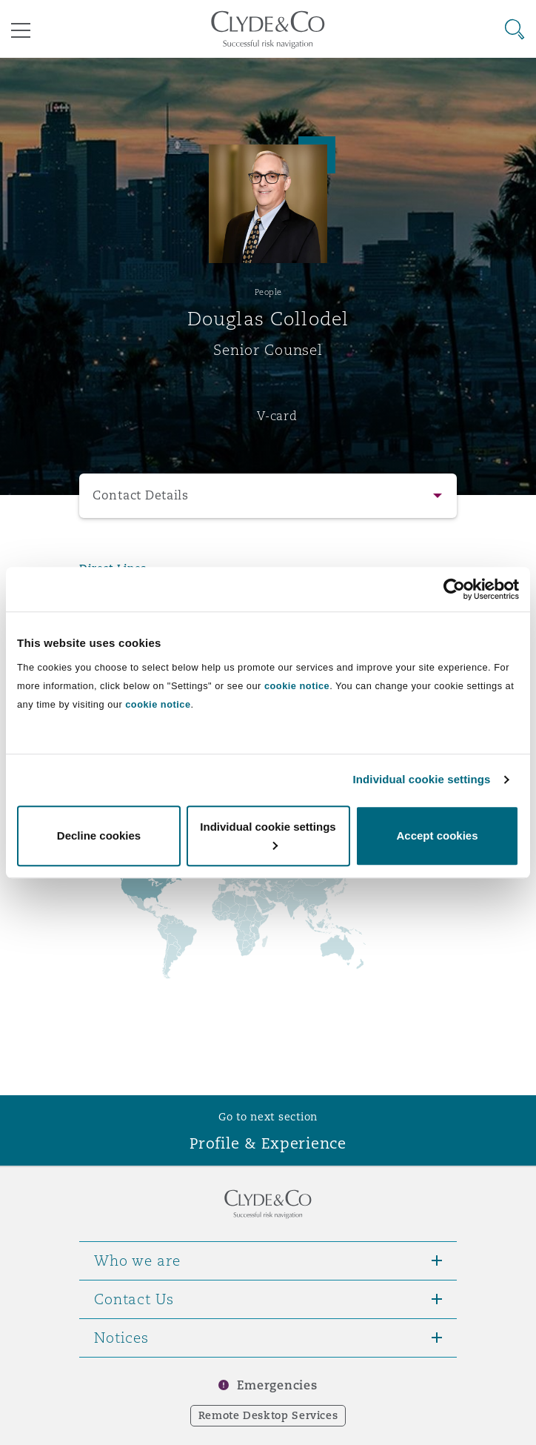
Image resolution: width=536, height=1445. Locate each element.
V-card (277, 415)
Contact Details (141, 495)
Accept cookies (437, 835)
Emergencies (277, 1385)
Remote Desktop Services (268, 1415)
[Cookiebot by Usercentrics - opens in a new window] (454, 589)
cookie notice (296, 685)
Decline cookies (99, 835)
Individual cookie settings (422, 779)
